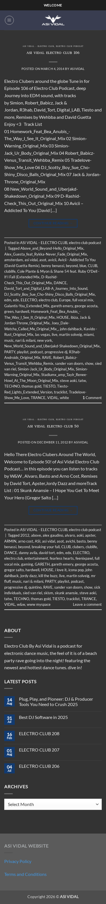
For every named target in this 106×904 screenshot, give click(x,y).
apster (90, 535)
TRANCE (38, 397)
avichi (70, 541)
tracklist (60, 392)
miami (89, 334)
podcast (36, 352)
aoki (80, 535)
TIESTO (49, 386)
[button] (9, 20)
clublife (10, 271)
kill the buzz (47, 575)
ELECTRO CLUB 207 (39, 749)
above (36, 535)
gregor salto (14, 570)
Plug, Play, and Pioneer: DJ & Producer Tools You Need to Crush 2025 (56, 701)
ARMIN (10, 541)
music (9, 340)
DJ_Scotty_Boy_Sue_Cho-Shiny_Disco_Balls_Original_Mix (49, 294)
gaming (27, 564)
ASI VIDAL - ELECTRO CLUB (38, 46)
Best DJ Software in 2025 (43, 717)
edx (16, 300)
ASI (37, 541)
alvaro (70, 535)
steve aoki (68, 380)
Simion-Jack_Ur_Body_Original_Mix (46, 369)
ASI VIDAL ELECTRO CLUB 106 (53, 53)
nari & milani (25, 340)
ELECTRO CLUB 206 (39, 766)
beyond (72, 265)
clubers (78, 547)
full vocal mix (82, 300)
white (64, 397)
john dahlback (71, 329)
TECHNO (12, 386)
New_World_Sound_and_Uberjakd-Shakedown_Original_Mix (52, 346)
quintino (35, 587)
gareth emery (62, 306)
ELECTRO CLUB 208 (39, 733)
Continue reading (53, 223)
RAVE (46, 357)
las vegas (42, 334)
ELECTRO (29, 300)
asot (42, 260)
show (89, 363)
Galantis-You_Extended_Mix (26, 306)
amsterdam (13, 260)
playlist (23, 352)
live (54, 334)
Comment (92, 397)
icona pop (76, 570)
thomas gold (31, 386)
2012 (24, 535)
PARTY (9, 352)
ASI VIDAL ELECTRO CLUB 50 (53, 426)
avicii (52, 260)
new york (44, 340)
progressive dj (56, 352)
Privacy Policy (17, 861)
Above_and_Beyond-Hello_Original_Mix (51, 248)
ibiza (74, 317)
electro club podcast (69, 46)
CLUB (92, 265)
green (9, 311)
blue (82, 265)
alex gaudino (53, 535)
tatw (82, 380)
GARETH (42, 564)
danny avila (28, 552)
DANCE (60, 283)
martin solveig (70, 334)
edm (7, 300)
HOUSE (63, 317)
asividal (77, 68)
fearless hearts (62, 558)
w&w (21, 604)
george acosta (86, 306)
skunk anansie (66, 593)
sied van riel (32, 593)
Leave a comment (87, 604)
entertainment (36, 558)
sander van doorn (69, 363)
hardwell (22, 311)
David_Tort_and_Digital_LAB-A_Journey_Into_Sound (45, 288)
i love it (61, 570)
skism (48, 593)
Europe (65, 300)
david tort (47, 552)
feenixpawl (84, 558)
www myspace (39, 604)
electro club (48, 300)
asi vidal (31, 260)
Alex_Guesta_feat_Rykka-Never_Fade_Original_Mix (45, 254)
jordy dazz (28, 575)
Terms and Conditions (25, 874)
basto (81, 541)
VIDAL (52, 397)
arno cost (25, 541)
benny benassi (52, 265)
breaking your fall (46, 547)
